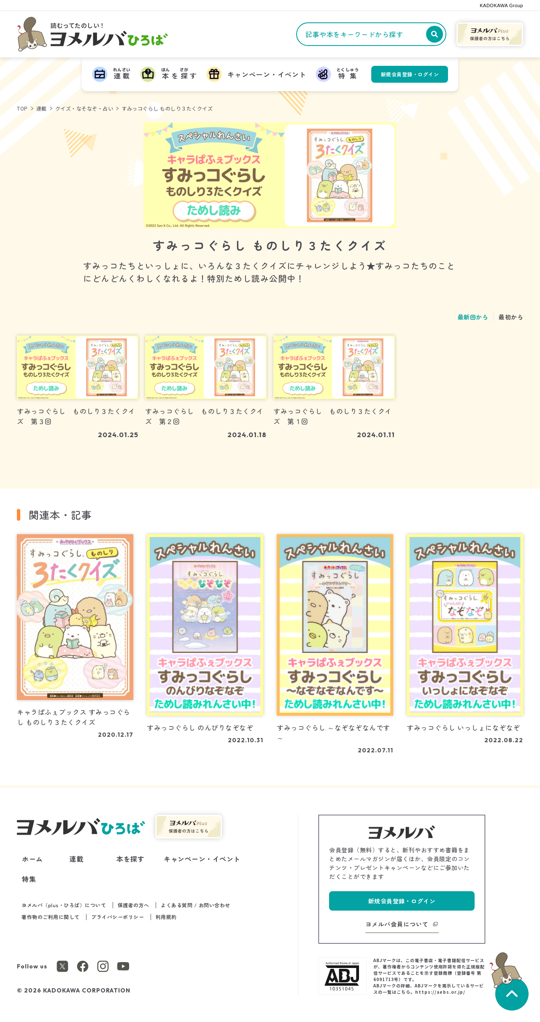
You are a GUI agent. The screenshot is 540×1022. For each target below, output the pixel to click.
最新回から (473, 317)
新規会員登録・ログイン (410, 74)
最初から (511, 317)
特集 (29, 879)
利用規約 (166, 916)
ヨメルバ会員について (397, 924)
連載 (41, 108)
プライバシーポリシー (117, 916)
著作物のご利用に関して (51, 916)
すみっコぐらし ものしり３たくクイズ (167, 108)
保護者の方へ (133, 904)
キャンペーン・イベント (202, 859)
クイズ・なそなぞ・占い (84, 108)
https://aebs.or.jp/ (440, 992)
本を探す (130, 859)
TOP (22, 108)
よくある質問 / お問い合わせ (195, 904)
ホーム (32, 859)
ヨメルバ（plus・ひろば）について (64, 904)
